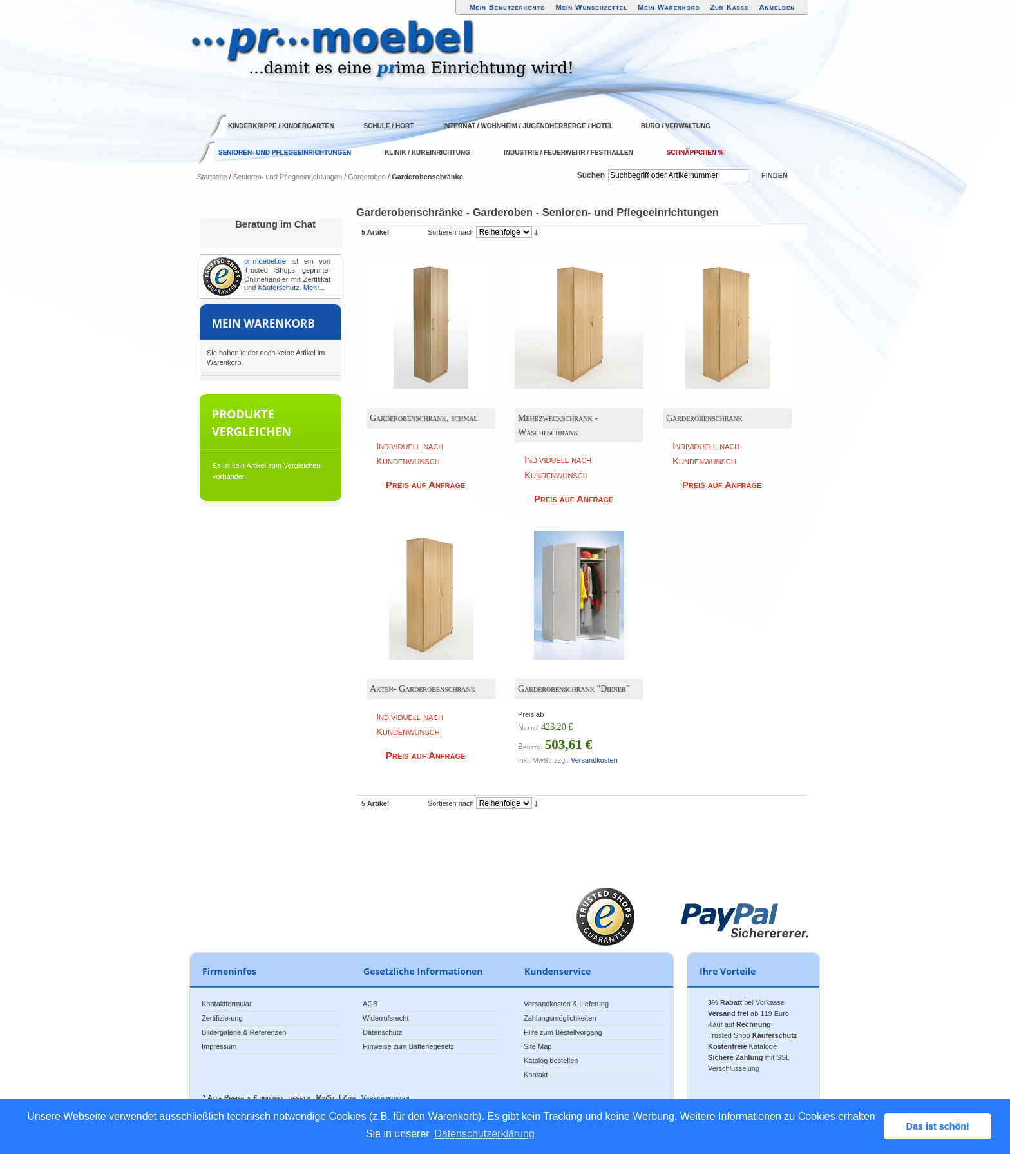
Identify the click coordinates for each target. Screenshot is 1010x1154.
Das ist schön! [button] (937, 1126)
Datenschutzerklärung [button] (484, 1133)
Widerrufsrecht (386, 1018)
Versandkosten (594, 760)
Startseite (212, 177)
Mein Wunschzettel (591, 7)
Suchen (591, 175)
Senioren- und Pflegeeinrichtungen (287, 177)
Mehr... (314, 287)
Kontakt (536, 1075)
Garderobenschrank (704, 418)
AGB (370, 1004)
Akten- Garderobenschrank (422, 689)
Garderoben (367, 177)
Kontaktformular (227, 1004)
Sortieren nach (451, 232)
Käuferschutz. (279, 287)
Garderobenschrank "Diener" (574, 689)
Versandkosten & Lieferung (566, 1004)
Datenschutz (382, 1032)
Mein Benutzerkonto (507, 7)
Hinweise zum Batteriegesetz (408, 1046)
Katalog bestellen (551, 1060)
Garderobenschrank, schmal (424, 418)
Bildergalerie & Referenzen (244, 1032)
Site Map (537, 1046)
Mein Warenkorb (669, 7)
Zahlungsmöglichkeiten (560, 1018)
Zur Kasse (729, 7)
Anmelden (777, 7)
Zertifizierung (222, 1018)
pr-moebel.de (265, 261)
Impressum (219, 1046)
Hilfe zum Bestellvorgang (563, 1032)
